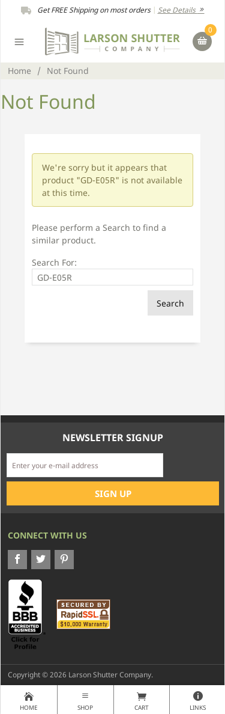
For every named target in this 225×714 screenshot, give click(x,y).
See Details (181, 10)
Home (19, 70)
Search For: (54, 262)
